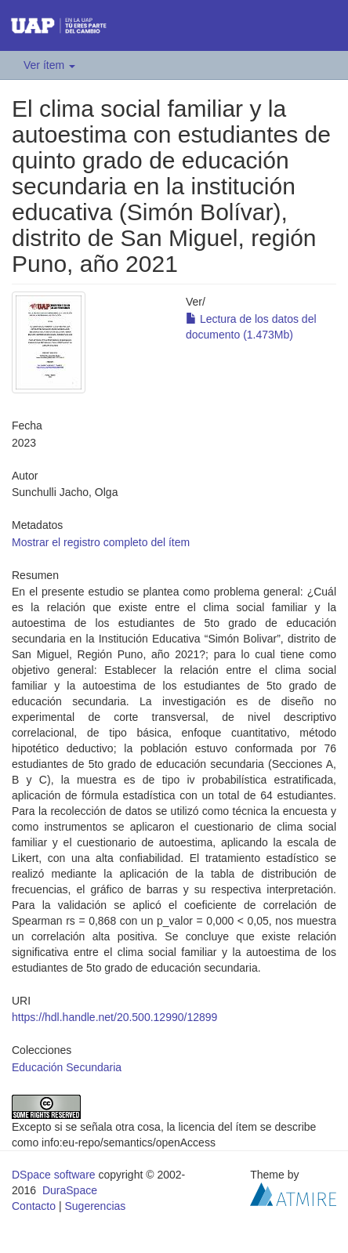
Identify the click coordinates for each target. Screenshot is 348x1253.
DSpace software (54, 1174)
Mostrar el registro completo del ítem (101, 542)
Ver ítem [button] (49, 65)
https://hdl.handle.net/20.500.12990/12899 (114, 1017)
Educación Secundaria (66, 1067)
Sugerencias (94, 1206)
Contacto (34, 1206)
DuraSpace (69, 1190)
